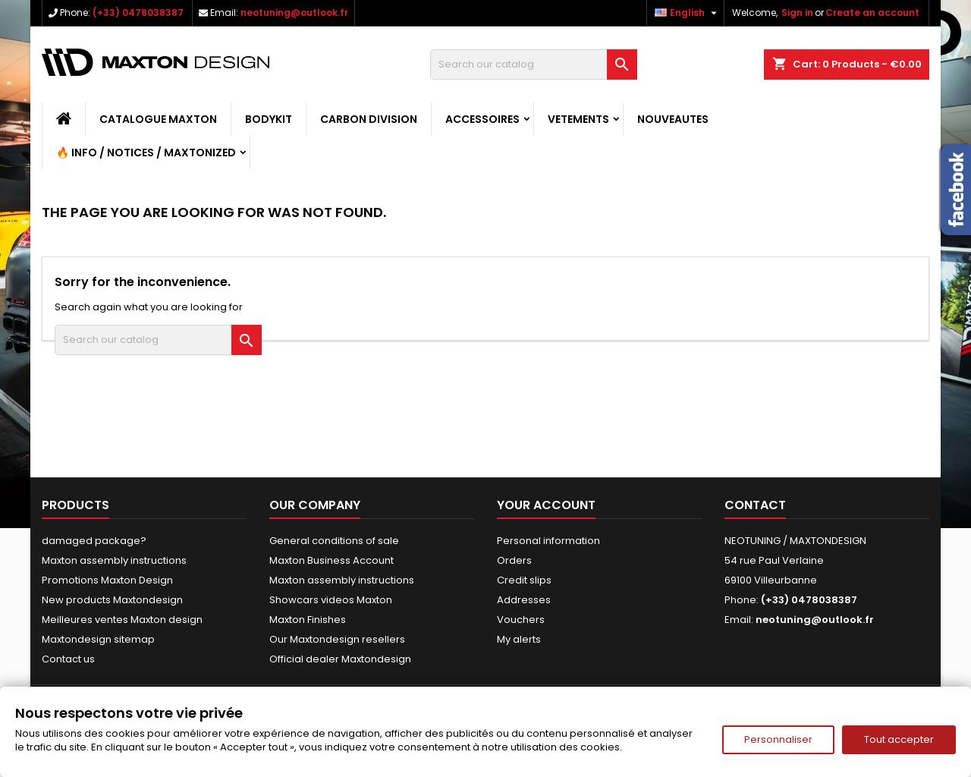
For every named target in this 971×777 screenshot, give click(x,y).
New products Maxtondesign (112, 600)
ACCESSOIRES (482, 119)
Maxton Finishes (307, 619)
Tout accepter (899, 739)
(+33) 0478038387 (138, 12)
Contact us (68, 659)
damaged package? (94, 540)
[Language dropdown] (688, 13)
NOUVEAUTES (673, 119)
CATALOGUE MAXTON (158, 119)
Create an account (872, 12)
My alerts (519, 639)
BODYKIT (268, 119)
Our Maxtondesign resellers (337, 639)
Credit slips (524, 580)
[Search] (533, 64)
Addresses (524, 600)
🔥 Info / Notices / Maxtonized (146, 152)
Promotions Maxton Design (107, 580)
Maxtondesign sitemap (98, 639)
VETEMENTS (578, 119)
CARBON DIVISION (368, 119)
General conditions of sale (334, 540)
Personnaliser (778, 739)
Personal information (548, 540)
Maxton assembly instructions (114, 560)
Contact (755, 505)
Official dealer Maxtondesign (340, 659)
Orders (514, 560)
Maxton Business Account (331, 560)
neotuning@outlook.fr (294, 12)
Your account (546, 505)
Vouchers (521, 619)
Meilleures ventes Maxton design (122, 619)
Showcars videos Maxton (330, 600)
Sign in (797, 12)
